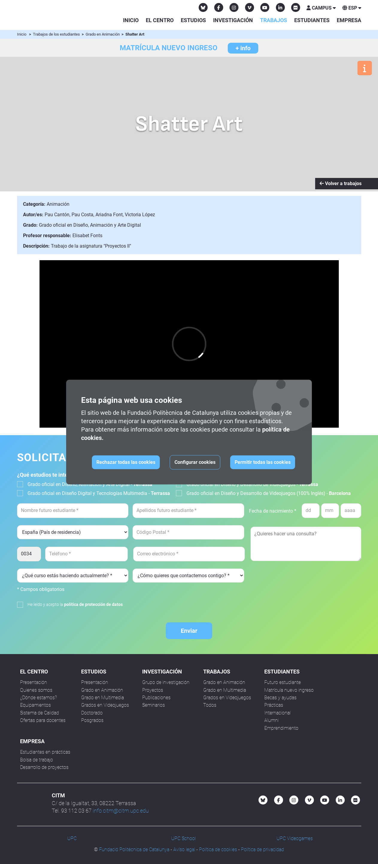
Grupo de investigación (165, 682)
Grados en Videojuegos (105, 705)
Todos (209, 705)
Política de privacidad (262, 849)
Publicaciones (156, 697)
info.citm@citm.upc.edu (121, 810)
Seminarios (153, 705)
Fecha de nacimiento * (272, 511)
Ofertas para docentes (43, 720)
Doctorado (92, 713)
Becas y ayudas (280, 697)
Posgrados (92, 720)
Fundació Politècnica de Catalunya (134, 849)
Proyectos (152, 690)
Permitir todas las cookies (263, 462)
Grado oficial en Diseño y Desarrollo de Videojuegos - (252, 484)
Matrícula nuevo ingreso (289, 690)
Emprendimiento (281, 728)
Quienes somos (36, 690)
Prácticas (273, 705)
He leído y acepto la (75, 604)
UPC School (183, 838)
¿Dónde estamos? (38, 697)
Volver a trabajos (341, 183)
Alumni (271, 720)
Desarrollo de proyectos (44, 767)
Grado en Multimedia (102, 697)
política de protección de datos (93, 604)
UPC (72, 838)
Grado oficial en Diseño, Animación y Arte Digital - (90, 484)
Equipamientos (35, 705)
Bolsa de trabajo (36, 760)
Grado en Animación (103, 34)
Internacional (277, 713)
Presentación (33, 682)
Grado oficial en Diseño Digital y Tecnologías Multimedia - (99, 493)
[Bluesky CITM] (203, 7)
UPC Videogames (295, 838)
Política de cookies (218, 849)
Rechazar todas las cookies (125, 462)
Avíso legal (184, 849)
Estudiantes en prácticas (45, 752)
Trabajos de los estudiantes (57, 34)
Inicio (131, 20)
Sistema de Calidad (39, 713)
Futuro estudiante (282, 682)
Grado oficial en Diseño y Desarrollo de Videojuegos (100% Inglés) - (268, 493)
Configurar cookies (194, 462)
